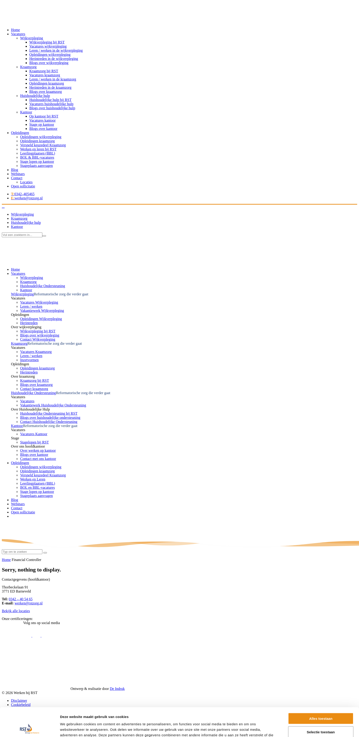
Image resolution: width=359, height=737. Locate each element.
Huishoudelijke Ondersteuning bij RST (48, 413)
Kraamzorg (28, 67)
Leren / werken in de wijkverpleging (56, 50)
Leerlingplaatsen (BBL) (37, 153)
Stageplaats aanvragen (36, 166)
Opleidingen (20, 133)
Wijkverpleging (31, 38)
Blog (14, 170)
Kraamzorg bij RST (43, 71)
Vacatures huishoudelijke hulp (51, 104)
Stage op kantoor (41, 124)
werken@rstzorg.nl (27, 198)
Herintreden (29, 323)
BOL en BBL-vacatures (37, 487)
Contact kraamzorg (34, 389)
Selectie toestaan (321, 658)
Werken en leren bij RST (38, 149)
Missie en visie (22, 713)
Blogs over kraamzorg (45, 91)
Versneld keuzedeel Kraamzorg (43, 145)
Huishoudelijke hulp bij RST (50, 100)
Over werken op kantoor (38, 450)
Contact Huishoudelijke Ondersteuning (48, 422)
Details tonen (247, 681)
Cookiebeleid (20, 705)
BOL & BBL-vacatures (37, 157)
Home (15, 30)
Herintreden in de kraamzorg (50, 87)
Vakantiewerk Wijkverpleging (42, 310)
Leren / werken (31, 306)
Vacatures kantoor (42, 120)
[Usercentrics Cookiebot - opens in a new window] (30, 680)
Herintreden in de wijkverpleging (53, 59)
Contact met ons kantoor (38, 459)
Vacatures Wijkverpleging (39, 302)
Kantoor (26, 112)
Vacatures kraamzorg (44, 75)
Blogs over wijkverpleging (48, 63)
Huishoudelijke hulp (35, 96)
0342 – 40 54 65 (21, 599)
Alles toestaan (320, 644)
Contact (16, 178)
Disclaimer (19, 700)
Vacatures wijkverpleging (48, 46)
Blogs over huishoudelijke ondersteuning (50, 417)
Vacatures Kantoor (33, 434)
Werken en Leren (32, 479)
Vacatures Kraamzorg (36, 352)
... (3, 206)
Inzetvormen (29, 360)
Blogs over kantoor (43, 129)
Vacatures (18, 34)
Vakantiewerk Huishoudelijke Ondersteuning (53, 405)
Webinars (18, 174)
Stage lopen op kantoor (37, 161)
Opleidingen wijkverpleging (50, 54)
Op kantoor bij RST (43, 116)
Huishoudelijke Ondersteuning (42, 286)
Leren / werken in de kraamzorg (52, 79)
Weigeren (320, 671)
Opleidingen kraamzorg (46, 83)
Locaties (26, 182)
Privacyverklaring (24, 709)
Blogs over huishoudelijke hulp (52, 108)
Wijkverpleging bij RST (47, 42)
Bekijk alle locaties (16, 611)
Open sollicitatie (23, 186)
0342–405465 (23, 194)
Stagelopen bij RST (34, 442)
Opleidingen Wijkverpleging (41, 319)
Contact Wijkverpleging (37, 339)
